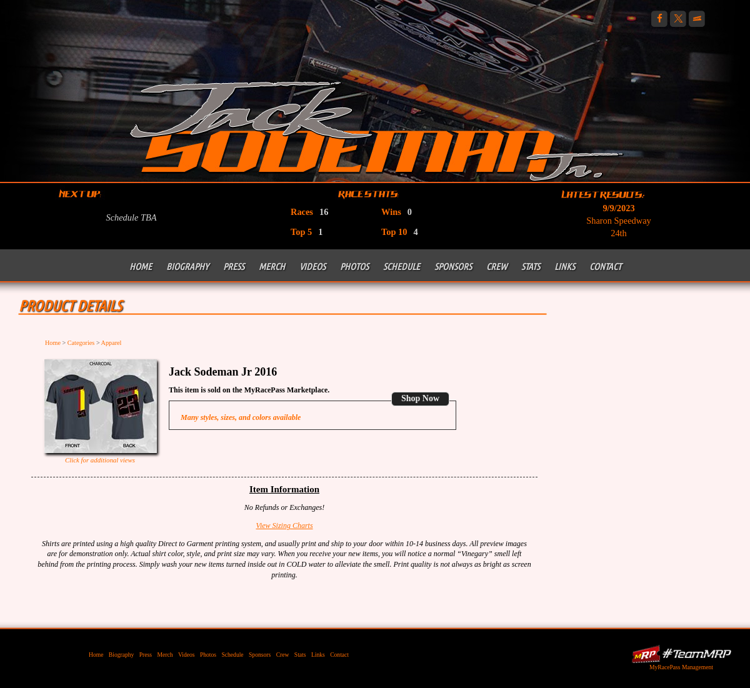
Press (233, 266)
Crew (496, 266)
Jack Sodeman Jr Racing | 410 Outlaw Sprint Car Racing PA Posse (376, 129)
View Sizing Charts (284, 525)
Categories (81, 342)
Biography (187, 266)
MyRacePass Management (681, 667)
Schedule (401, 266)
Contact (605, 266)
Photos (354, 266)
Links (564, 266)
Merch (272, 266)
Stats (530, 266)
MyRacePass (681, 654)
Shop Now (420, 398)
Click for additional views (100, 460)
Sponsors (453, 266)
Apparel (111, 342)
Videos (312, 266)
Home (140, 266)
